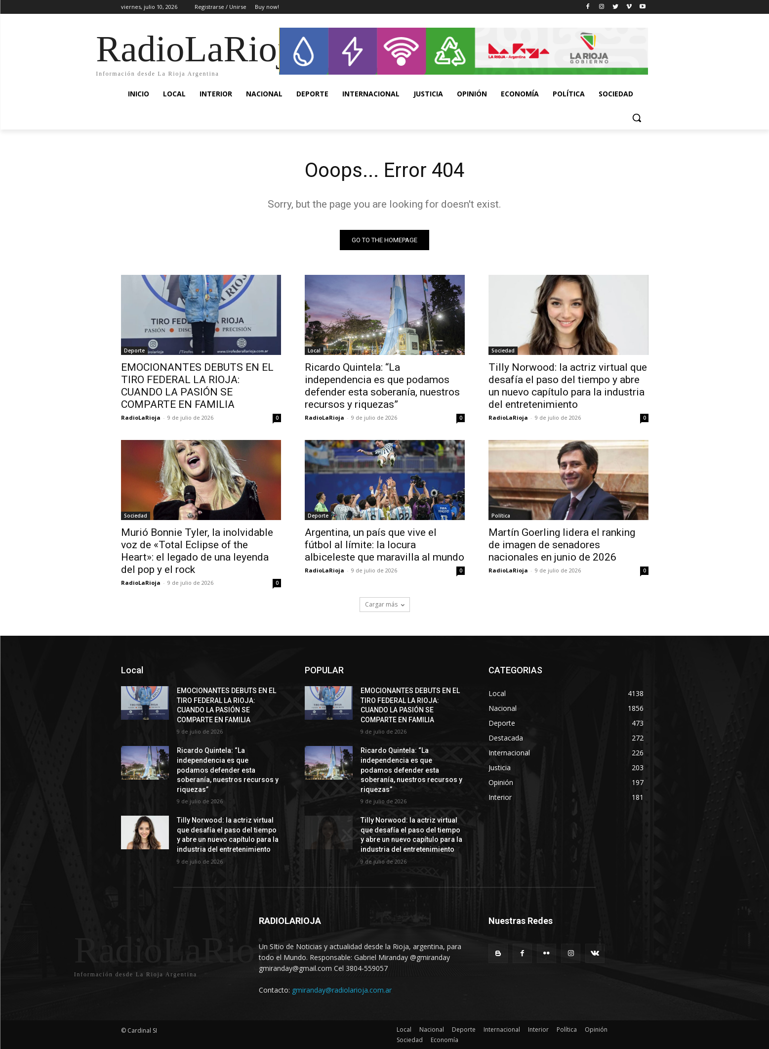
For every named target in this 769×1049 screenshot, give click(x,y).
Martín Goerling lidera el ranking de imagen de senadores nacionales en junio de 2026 (561, 544)
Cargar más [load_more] (385, 604)
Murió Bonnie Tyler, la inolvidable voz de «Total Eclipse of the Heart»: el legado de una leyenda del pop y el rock (197, 550)
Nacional (431, 1029)
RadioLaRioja (141, 417)
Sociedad (503, 350)
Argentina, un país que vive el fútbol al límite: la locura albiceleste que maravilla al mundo (384, 544)
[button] (636, 118)
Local (314, 350)
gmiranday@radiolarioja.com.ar (342, 990)
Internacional (502, 1029)
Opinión (596, 1029)
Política (500, 515)
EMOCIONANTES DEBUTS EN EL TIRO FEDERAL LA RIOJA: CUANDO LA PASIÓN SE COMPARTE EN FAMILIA (197, 385)
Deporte (134, 350)
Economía (444, 1040)
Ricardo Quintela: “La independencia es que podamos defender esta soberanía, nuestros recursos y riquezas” (382, 385)
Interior (538, 1029)
